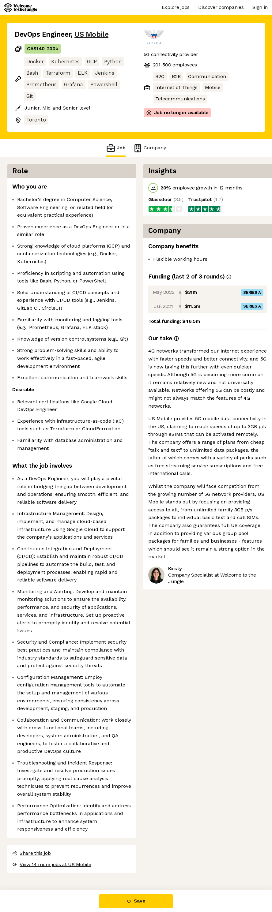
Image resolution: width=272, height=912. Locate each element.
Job (116, 148)
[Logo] (20, 7)
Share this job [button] (31, 853)
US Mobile (91, 34)
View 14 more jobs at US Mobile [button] (51, 864)
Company (149, 148)
